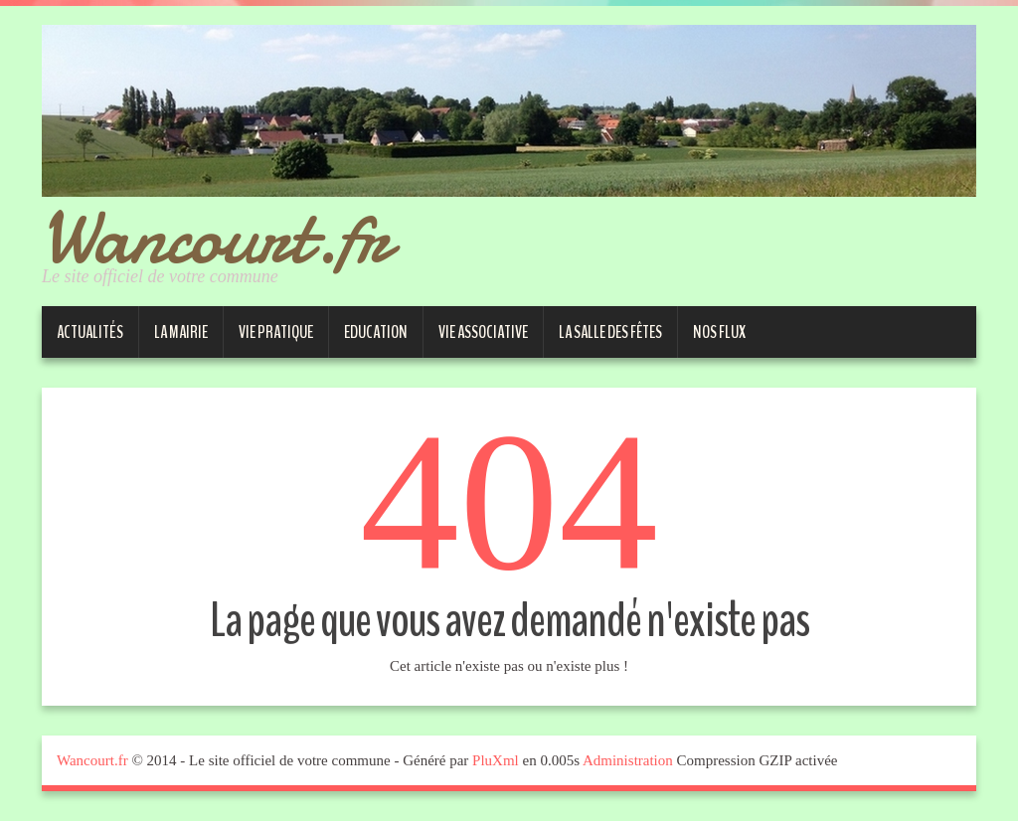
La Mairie (181, 332)
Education (376, 332)
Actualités (90, 332)
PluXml (495, 760)
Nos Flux (719, 332)
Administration (628, 760)
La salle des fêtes (610, 332)
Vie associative (483, 332)
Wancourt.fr (216, 236)
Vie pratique (276, 332)
